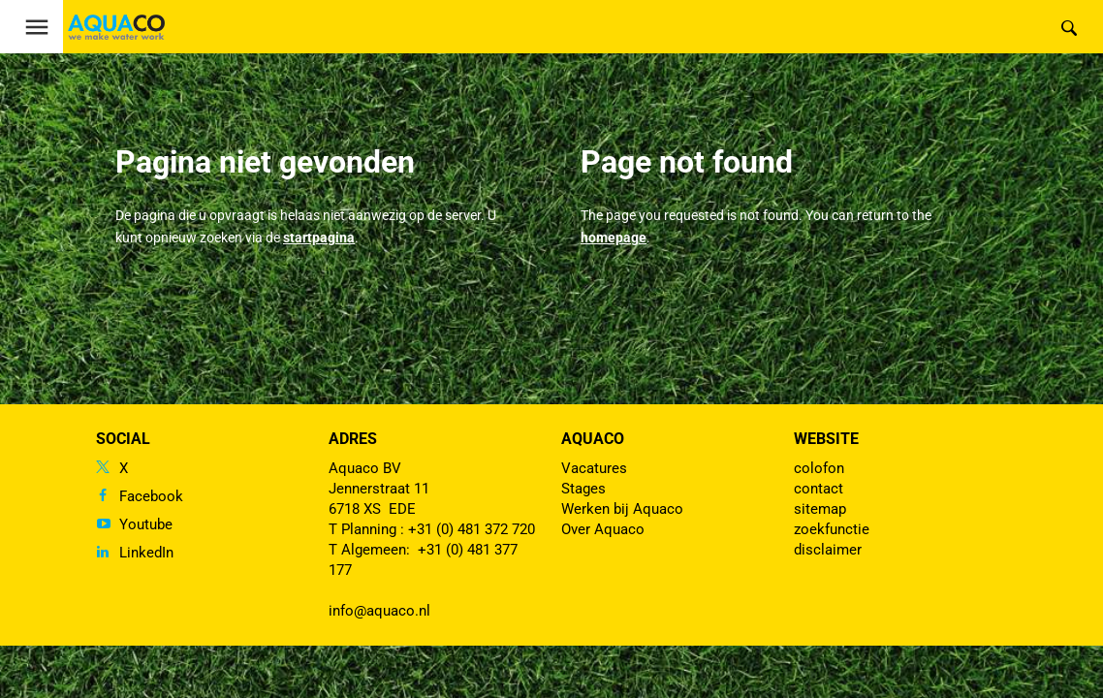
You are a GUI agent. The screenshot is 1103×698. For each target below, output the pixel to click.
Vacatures (594, 468)
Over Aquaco (603, 529)
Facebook (151, 496)
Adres (353, 438)
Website (826, 438)
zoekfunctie (831, 529)
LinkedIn (146, 552)
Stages (583, 488)
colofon (819, 468)
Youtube (146, 524)
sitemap (820, 509)
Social (123, 438)
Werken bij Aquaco (622, 509)
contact (818, 488)
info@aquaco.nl (379, 610)
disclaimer (828, 549)
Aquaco (592, 438)
